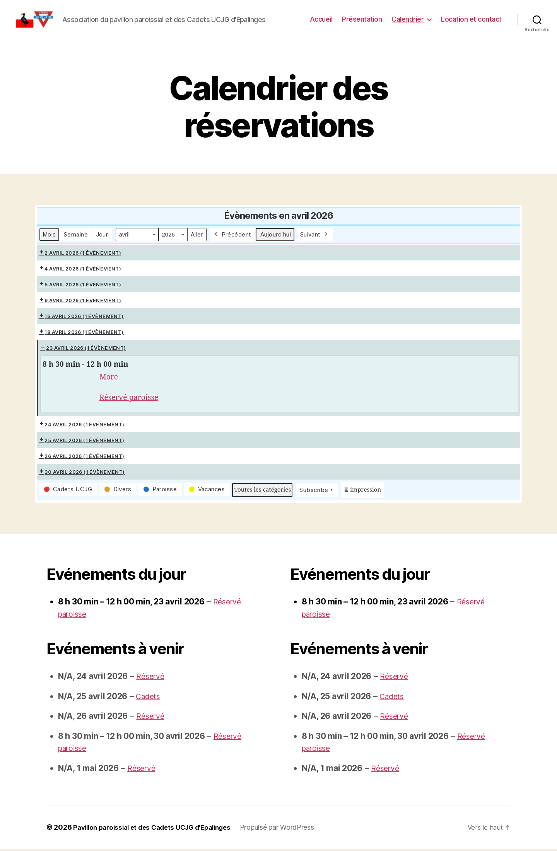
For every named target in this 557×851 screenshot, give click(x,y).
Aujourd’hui (275, 234)
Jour (102, 234)
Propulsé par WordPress (290, 829)
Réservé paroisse (131, 398)
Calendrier (407, 19)
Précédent (232, 235)
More (109, 377)
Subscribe (316, 492)
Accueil (321, 19)
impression (362, 493)
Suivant (314, 235)
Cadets (149, 698)
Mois (49, 234)
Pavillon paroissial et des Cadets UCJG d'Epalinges (158, 829)
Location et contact (471, 19)
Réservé (151, 678)
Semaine (76, 234)
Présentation (362, 19)
